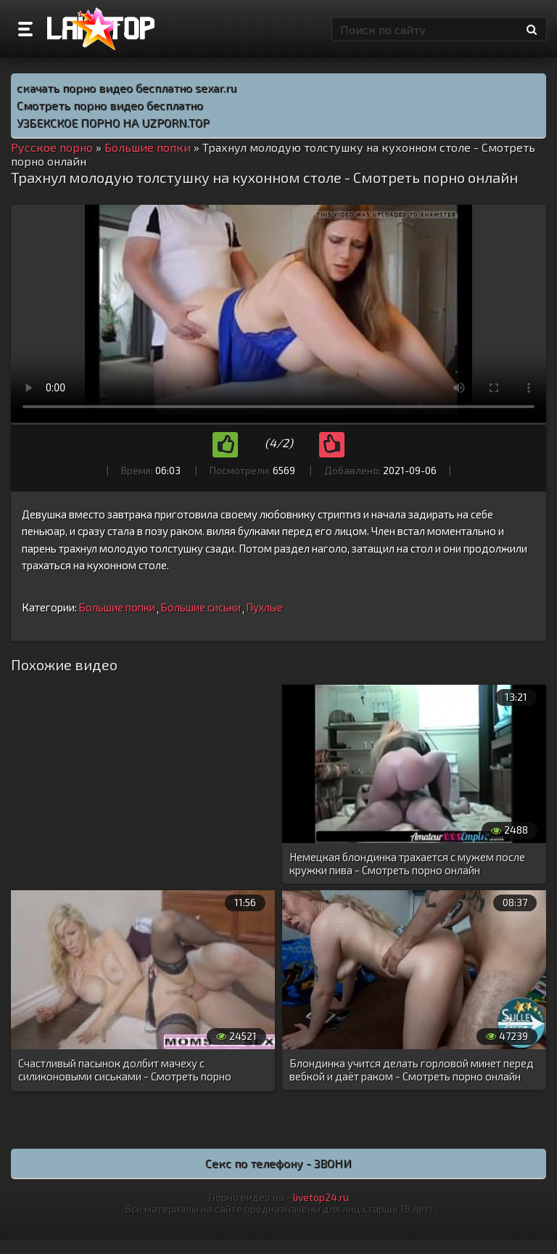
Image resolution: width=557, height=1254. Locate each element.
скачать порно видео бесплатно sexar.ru (126, 87)
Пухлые (264, 607)
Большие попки (116, 607)
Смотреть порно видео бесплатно (110, 105)
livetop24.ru (321, 1197)
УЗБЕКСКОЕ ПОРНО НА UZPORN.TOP (113, 122)
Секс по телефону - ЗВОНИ (278, 1163)
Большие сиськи (200, 607)
